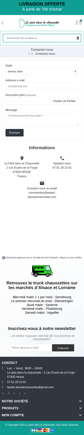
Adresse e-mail (15, 80)
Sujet (9, 65)
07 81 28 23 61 (62, 167)
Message (11, 109)
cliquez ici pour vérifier (70, 257)
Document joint (21, 94)
